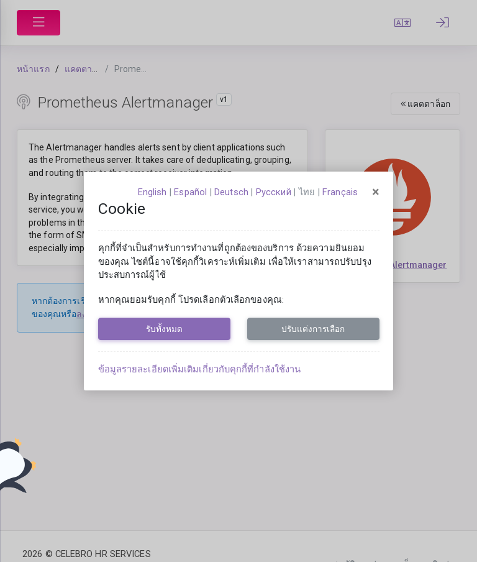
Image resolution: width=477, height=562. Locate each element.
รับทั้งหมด (164, 329)
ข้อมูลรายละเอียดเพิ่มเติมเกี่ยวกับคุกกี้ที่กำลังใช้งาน (199, 369)
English (152, 192)
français (340, 192)
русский (273, 192)
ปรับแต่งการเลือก (313, 329)
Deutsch (231, 192)
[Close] (375, 192)
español (190, 192)
